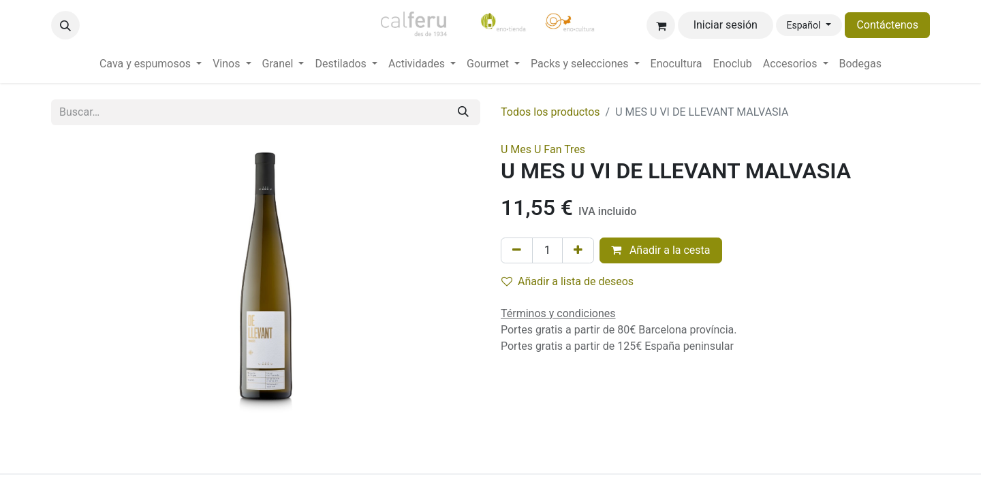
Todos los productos (550, 111)
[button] (65, 25)
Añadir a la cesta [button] (661, 250)
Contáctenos (887, 24)
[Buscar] (463, 112)
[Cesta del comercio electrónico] (661, 25)
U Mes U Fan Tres (543, 149)
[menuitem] (150, 64)
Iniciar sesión (726, 24)
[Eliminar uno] (517, 250)
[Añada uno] (578, 250)
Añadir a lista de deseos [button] (567, 281)
